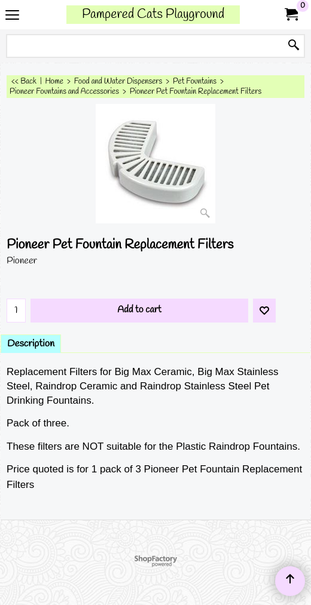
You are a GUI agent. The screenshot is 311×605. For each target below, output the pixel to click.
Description (30, 344)
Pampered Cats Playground (153, 14)
